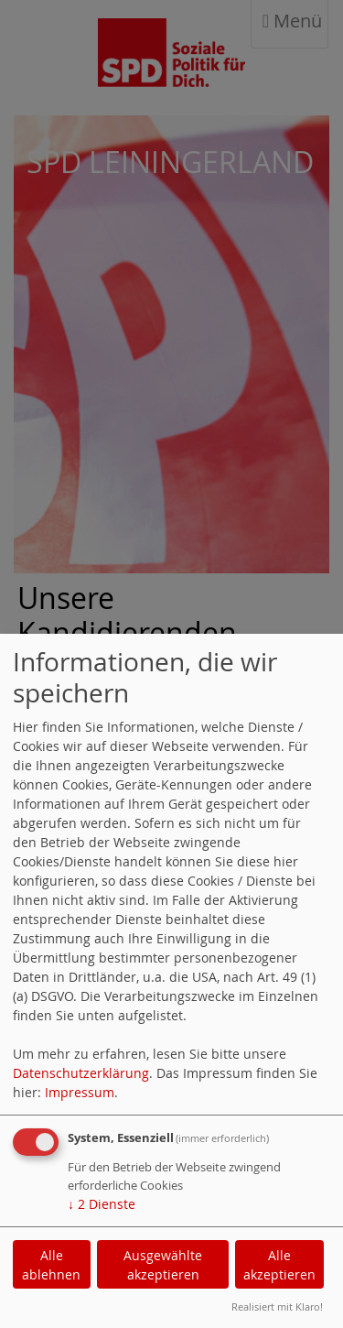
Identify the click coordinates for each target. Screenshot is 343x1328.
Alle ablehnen (51, 1264)
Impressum (79, 1092)
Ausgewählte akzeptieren (162, 1264)
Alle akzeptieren (279, 1264)
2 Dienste (101, 1204)
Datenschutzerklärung (81, 1073)
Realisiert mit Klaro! (277, 1306)
